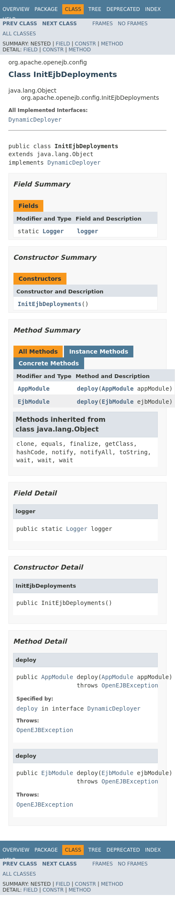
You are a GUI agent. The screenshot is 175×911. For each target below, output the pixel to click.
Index (153, 9)
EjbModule (34, 401)
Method (112, 44)
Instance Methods (98, 351)
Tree (94, 9)
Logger (53, 231)
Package (46, 9)
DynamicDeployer (34, 119)
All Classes (19, 34)
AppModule (34, 388)
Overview (16, 9)
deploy (87, 388)
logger (87, 231)
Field (63, 44)
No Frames (133, 24)
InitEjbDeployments (50, 304)
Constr (85, 44)
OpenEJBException (129, 685)
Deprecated (123, 9)
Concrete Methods (49, 363)
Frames (103, 24)
